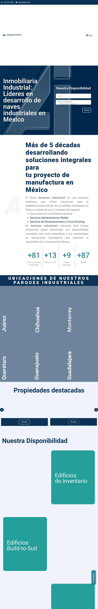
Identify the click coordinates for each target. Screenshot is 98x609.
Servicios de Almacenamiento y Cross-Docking (57, 221)
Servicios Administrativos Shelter (49, 217)
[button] (89, 35)
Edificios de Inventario (73, 104)
